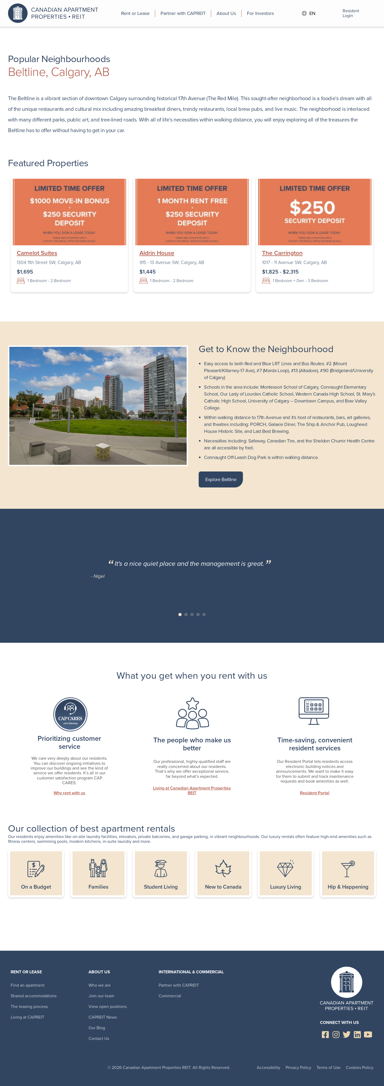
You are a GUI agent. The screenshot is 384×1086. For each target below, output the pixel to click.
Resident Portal (314, 793)
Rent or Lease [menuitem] (26, 972)
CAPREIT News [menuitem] (103, 1017)
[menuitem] (135, 13)
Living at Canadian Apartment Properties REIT (192, 791)
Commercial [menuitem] (170, 996)
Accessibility (268, 1067)
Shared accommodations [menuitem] (34, 996)
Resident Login (343, 13)
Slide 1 (180, 614)
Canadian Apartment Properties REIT (54, 13)
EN (309, 13)
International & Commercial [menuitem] (191, 972)
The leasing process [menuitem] (29, 1006)
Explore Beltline (220, 479)
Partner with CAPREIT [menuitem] (179, 985)
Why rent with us (69, 793)
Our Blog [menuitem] (97, 1028)
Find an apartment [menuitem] (28, 985)
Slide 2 (186, 614)
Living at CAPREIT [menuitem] (27, 1017)
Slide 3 (192, 614)
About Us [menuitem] (99, 972)
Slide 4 (198, 614)
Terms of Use (329, 1067)
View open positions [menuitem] (108, 1006)
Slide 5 (204, 614)
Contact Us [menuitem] (99, 1038)
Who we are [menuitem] (100, 985)
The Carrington (282, 253)
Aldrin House (156, 253)
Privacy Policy (298, 1067)
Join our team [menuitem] (101, 996)
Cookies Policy (359, 1067)
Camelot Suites (37, 253)
